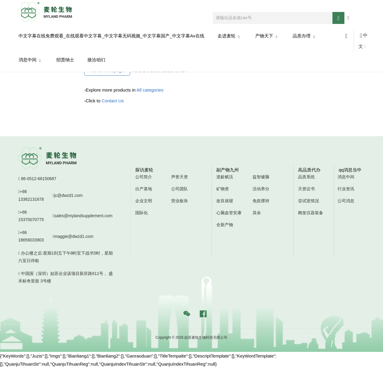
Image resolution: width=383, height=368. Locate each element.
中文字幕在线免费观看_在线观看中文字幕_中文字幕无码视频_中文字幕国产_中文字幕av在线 (111, 35)
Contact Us (113, 100)
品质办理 (304, 36)
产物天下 (266, 36)
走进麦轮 (229, 36)
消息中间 (30, 60)
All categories (149, 89)
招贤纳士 (65, 59)
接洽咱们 (96, 59)
